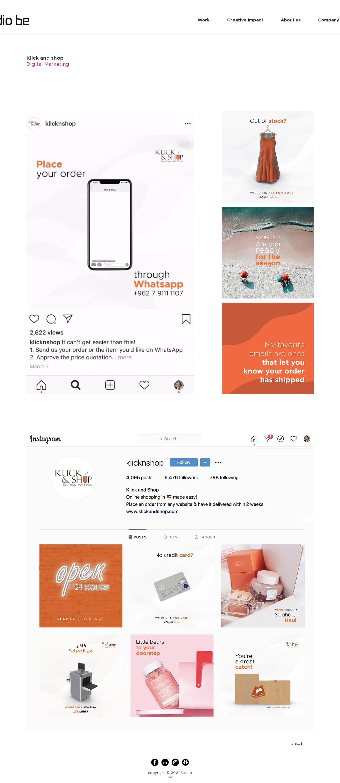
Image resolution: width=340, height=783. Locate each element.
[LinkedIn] (165, 762)
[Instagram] (175, 762)
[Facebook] (154, 762)
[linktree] (185, 762)
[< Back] (293, 744)
